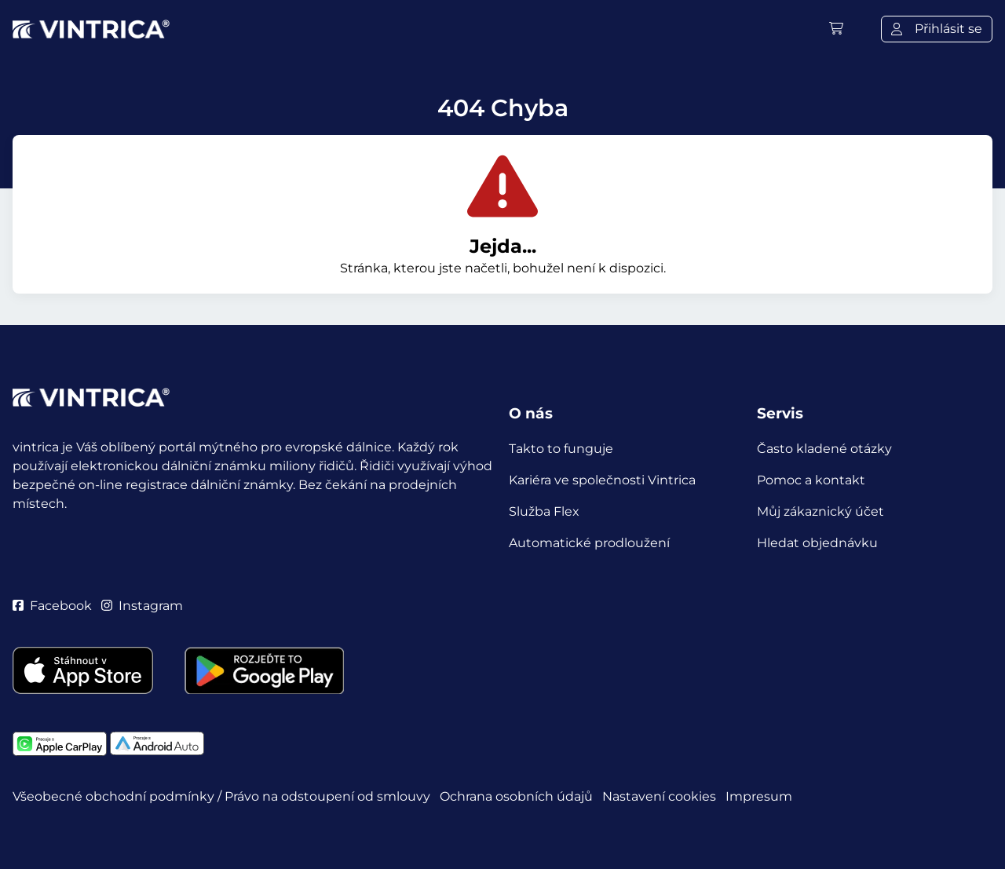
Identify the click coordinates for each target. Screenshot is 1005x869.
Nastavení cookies (659, 796)
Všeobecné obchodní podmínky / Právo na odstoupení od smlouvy (221, 796)
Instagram (142, 605)
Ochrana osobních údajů (516, 796)
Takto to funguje (561, 448)
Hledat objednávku (817, 542)
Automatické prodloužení (589, 542)
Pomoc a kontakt (811, 480)
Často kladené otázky (824, 448)
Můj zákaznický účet (820, 511)
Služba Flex (544, 511)
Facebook (52, 605)
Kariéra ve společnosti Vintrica (602, 480)
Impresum (758, 796)
